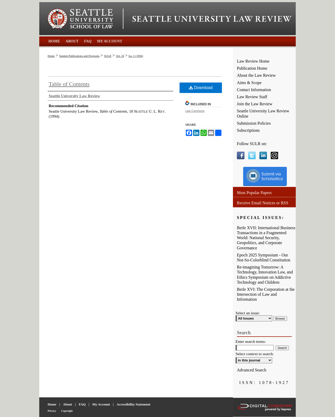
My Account (101, 404)
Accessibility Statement (133, 404)
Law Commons (194, 110)
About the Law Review (256, 75)
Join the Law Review (254, 104)
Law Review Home (253, 61)
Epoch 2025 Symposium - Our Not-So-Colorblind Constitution (263, 257)
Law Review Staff (252, 97)
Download (201, 87)
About (67, 404)
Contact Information (254, 89)
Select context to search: (255, 354)
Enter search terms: (251, 341)
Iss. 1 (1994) (136, 55)
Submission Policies (254, 123)
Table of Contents (69, 84)
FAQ (82, 404)
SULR (107, 55)
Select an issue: (248, 313)
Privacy (52, 410)
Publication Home (252, 68)
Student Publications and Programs (79, 55)
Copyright (67, 410)
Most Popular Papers (254, 192)
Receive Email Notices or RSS (262, 203)
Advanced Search (251, 370)
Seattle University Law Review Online (263, 113)
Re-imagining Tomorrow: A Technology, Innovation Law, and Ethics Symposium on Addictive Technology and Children (265, 274)
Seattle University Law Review (212, 19)
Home (51, 55)
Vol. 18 (120, 55)
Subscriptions (248, 130)
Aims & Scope (249, 82)
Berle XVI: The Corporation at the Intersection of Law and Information (266, 294)
